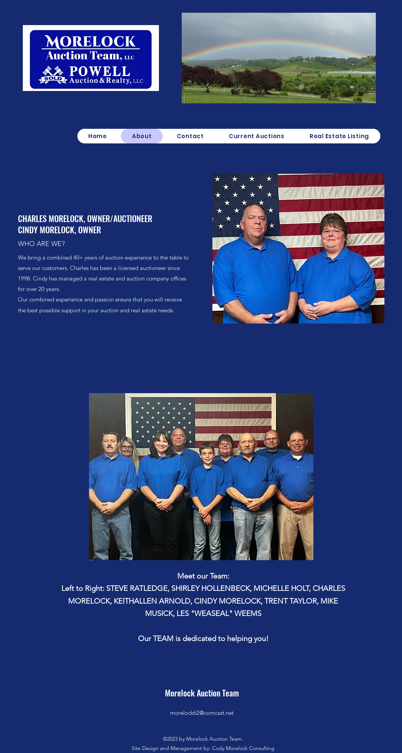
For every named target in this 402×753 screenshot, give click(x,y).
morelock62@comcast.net (202, 712)
